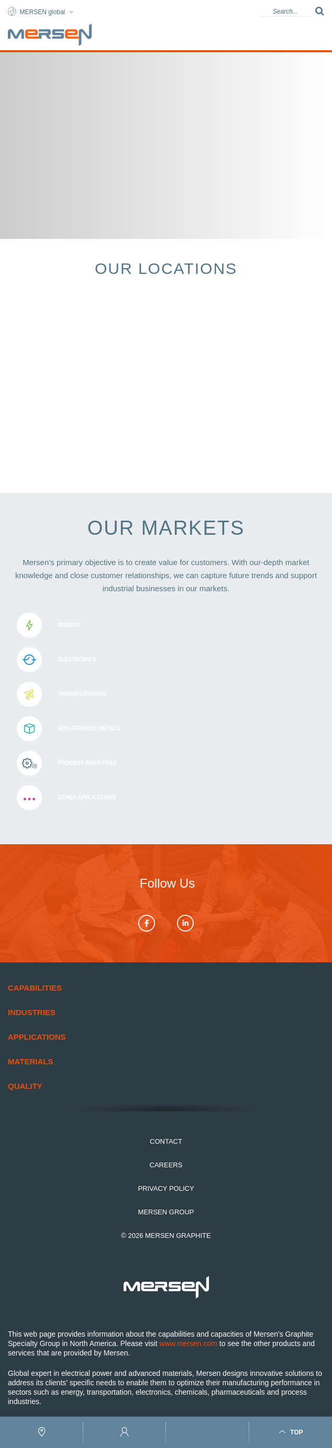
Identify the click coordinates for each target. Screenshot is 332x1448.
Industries (32, 1012)
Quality (25, 1086)
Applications (37, 1036)
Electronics (166, 659)
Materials (30, 1061)
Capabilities (35, 987)
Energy (166, 625)
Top (290, 1432)
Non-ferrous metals (166, 728)
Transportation (166, 694)
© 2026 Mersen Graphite (166, 1235)
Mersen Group (166, 1212)
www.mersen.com (188, 1343)
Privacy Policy (166, 1188)
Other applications (166, 797)
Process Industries (166, 763)
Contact (166, 1141)
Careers (166, 1165)
